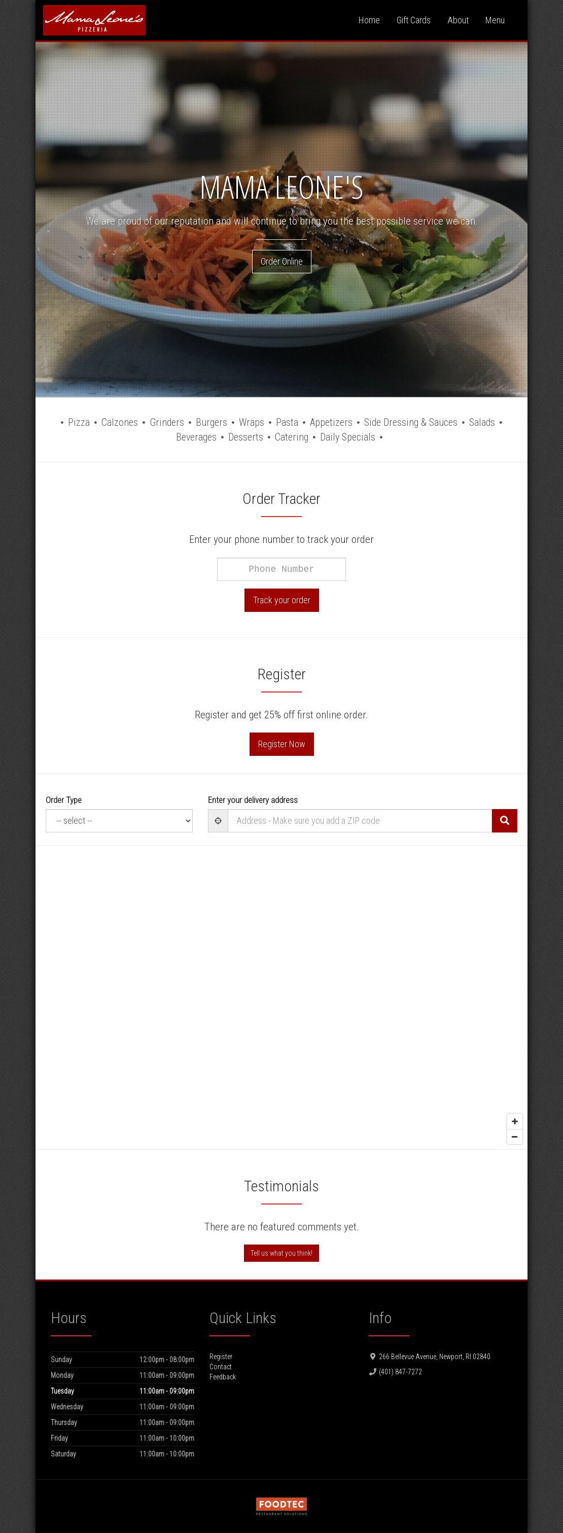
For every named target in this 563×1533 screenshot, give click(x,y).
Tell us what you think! (281, 1253)
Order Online (282, 261)
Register (220, 1357)
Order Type (64, 800)
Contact (220, 1367)
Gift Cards (414, 20)
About (458, 20)
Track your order (281, 600)
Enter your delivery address (253, 800)
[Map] (281, 997)
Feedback (222, 1377)
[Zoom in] (514, 1121)
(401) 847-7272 (400, 1372)
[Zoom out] (514, 1136)
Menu (495, 20)
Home (369, 20)
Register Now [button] (281, 744)
